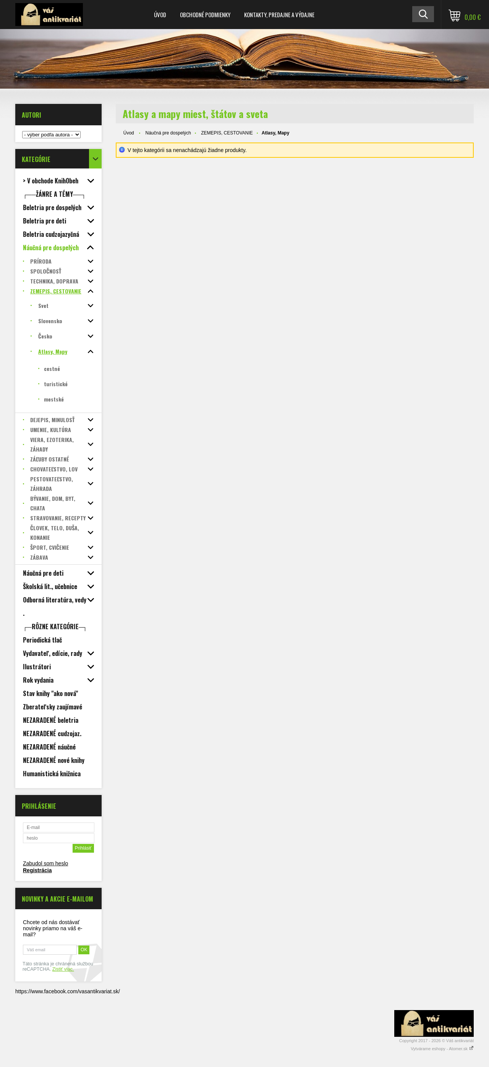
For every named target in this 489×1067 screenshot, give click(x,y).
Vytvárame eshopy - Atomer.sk (442, 1048)
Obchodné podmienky (205, 14)
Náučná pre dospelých (168, 133)
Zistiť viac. (63, 969)
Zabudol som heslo (45, 863)
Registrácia (37, 870)
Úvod (160, 14)
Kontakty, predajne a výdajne (279, 14)
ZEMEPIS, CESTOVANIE (227, 133)
